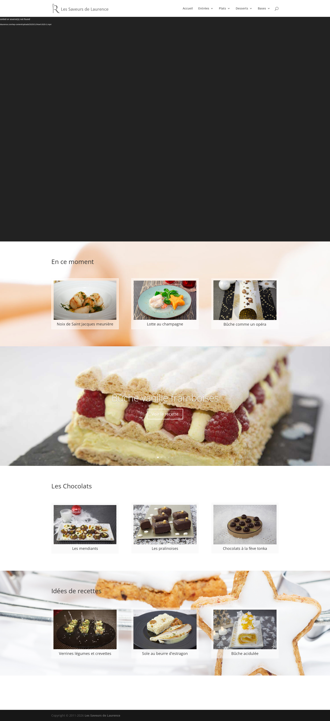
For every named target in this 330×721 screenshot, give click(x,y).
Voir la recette (165, 414)
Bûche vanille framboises (165, 397)
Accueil (188, 8)
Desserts (242, 8)
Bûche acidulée (244, 653)
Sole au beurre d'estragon (165, 653)
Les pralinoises (165, 548)
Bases (262, 8)
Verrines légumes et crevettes (85, 653)
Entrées (203, 8)
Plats (222, 8)
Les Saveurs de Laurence (102, 715)
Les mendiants (85, 548)
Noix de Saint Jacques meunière (85, 324)
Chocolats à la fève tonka (245, 548)
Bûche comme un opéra (245, 324)
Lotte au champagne (165, 324)
